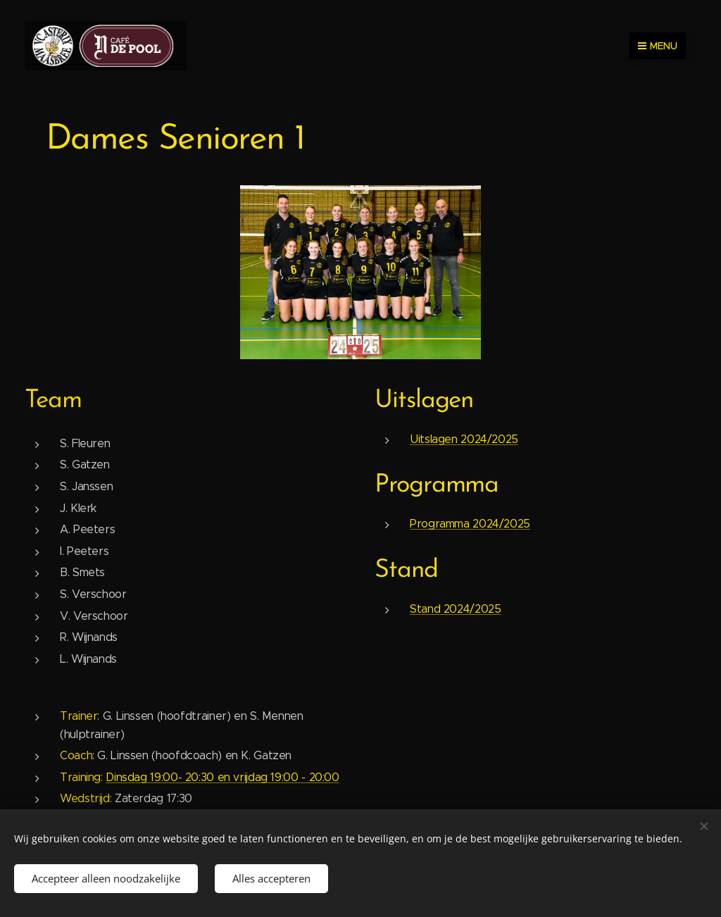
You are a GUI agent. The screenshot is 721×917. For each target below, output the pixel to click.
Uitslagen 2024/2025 (464, 438)
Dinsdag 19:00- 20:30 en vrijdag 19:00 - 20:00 (222, 776)
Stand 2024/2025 (455, 608)
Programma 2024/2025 (470, 523)
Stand (406, 569)
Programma (437, 485)
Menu (657, 45)
